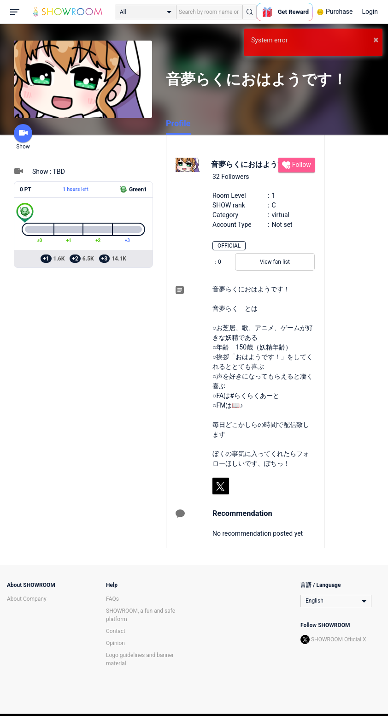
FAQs (112, 599)
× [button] (375, 39)
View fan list (275, 262)
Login (370, 11)
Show (23, 137)
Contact (115, 631)
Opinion (115, 643)
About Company (27, 599)
